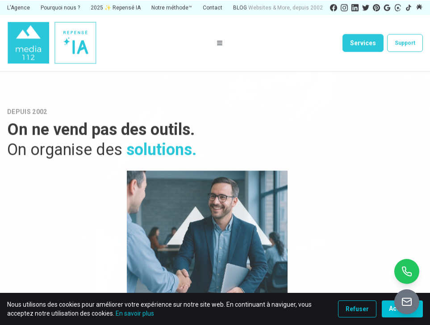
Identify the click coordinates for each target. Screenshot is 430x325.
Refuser (357, 308)
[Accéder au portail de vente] (406, 301)
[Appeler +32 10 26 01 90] (406, 271)
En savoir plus (135, 313)
